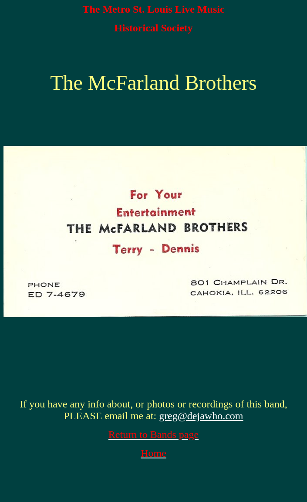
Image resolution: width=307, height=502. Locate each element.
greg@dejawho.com (201, 415)
